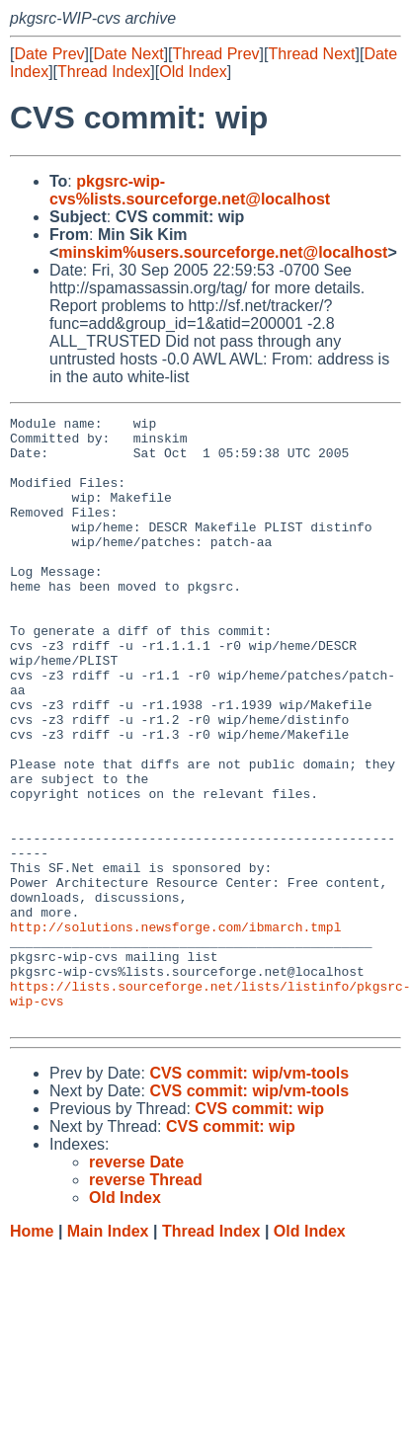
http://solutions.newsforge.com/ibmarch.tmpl (175, 1030)
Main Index (108, 1352)
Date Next (128, 53)
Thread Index (103, 71)
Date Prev (49, 53)
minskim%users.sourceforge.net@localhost (222, 252)
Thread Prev (216, 53)
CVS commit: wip (259, 1230)
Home (31, 1352)
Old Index (192, 71)
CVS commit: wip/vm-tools (249, 1194)
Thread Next (311, 53)
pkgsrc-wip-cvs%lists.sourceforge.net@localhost (189, 190)
